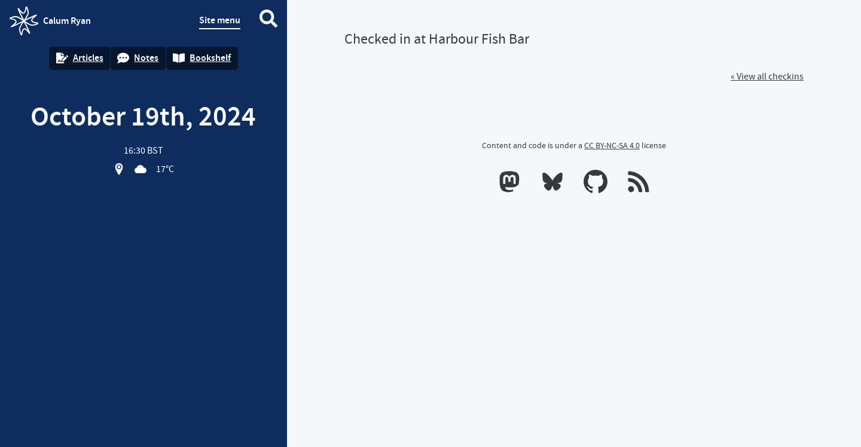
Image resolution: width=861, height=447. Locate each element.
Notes (137, 57)
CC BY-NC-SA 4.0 (612, 145)
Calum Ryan (50, 21)
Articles (79, 57)
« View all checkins (767, 76)
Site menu (219, 20)
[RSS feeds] (638, 184)
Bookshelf (202, 57)
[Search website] (268, 21)
